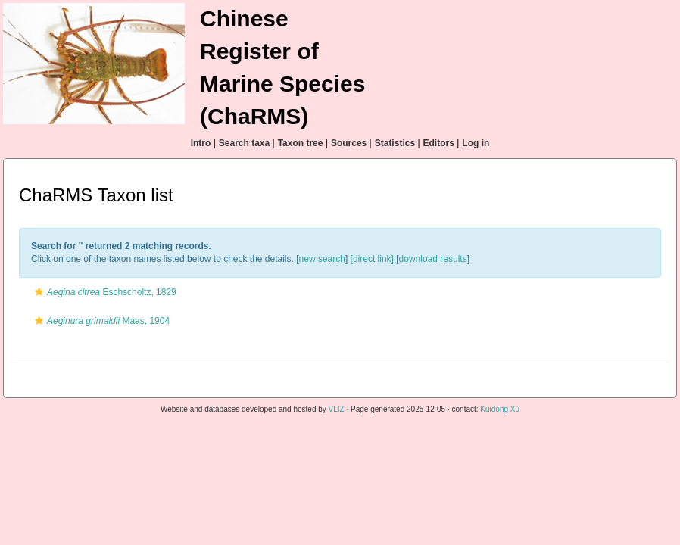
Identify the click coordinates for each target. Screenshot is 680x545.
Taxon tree (300, 143)
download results (433, 259)
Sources (349, 143)
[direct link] (372, 259)
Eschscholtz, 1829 (103, 292)
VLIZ (337, 409)
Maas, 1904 (100, 321)
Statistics (395, 143)
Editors (438, 143)
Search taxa (244, 143)
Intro (201, 143)
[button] (39, 292)
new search (322, 259)
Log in (475, 143)
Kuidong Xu (499, 409)
